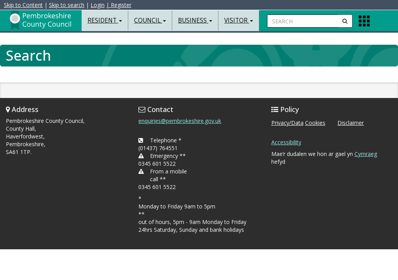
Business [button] (195, 20)
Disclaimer (350, 122)
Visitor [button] (238, 20)
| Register (118, 5)
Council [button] (150, 20)
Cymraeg (365, 154)
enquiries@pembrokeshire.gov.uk (179, 120)
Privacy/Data (287, 122)
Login (98, 5)
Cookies (315, 122)
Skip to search (66, 5)
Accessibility (286, 142)
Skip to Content (23, 5)
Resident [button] (104, 20)
